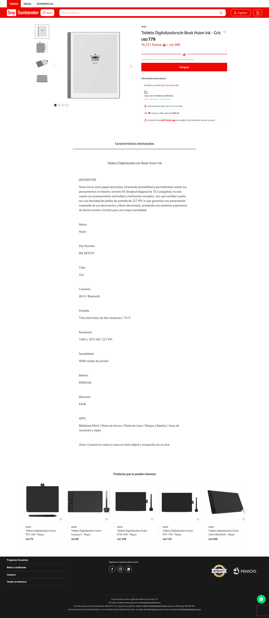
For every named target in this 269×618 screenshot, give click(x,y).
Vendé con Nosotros (16, 581)
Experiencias (45, 4)
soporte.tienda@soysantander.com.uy (158, 606)
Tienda (13, 4)
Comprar (184, 67)
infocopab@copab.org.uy (191, 609)
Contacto (11, 574)
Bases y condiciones (16, 567)
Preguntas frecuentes (17, 560)
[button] (221, 12)
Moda (27, 4)
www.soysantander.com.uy (150, 602)
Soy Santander (172, 85)
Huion (143, 26)
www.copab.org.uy (154, 609)
